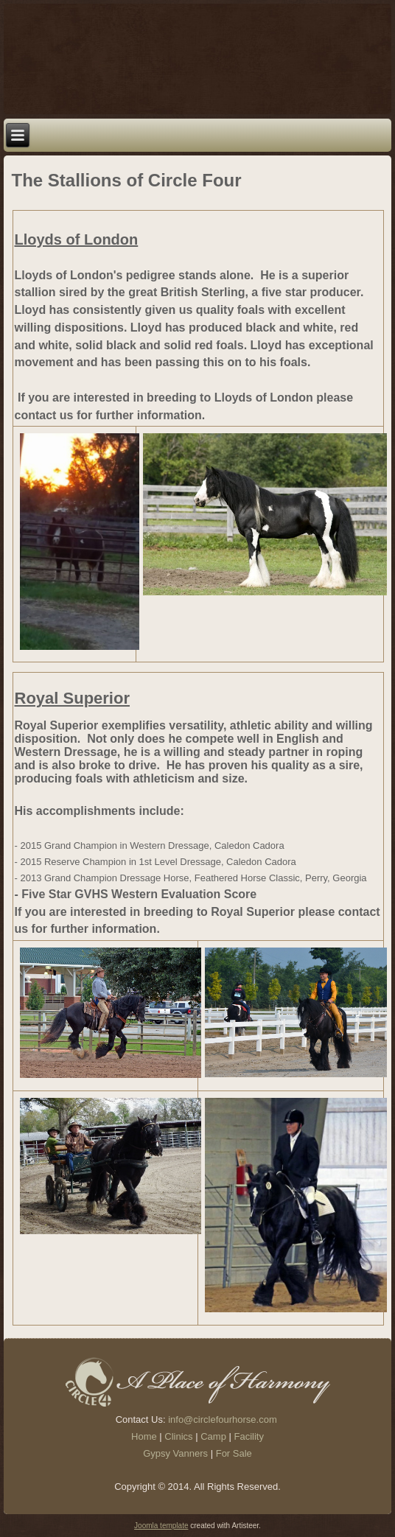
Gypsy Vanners (175, 1453)
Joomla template (161, 1526)
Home (144, 1436)
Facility (249, 1436)
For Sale (234, 1453)
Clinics (178, 1436)
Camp (213, 1436)
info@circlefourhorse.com (222, 1419)
